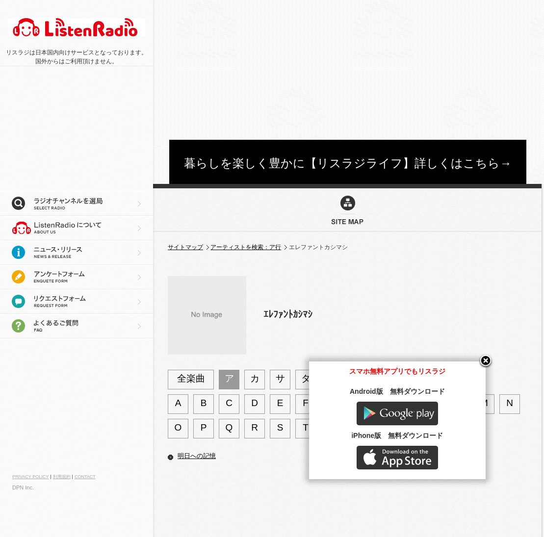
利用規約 (62, 476)
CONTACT (85, 476)
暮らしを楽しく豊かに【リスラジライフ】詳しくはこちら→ (348, 163)
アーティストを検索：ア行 (245, 247)
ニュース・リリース (76, 252)
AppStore (446, 506)
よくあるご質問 (76, 326)
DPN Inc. (23, 487)
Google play (446, 462)
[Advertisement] (335, 68)
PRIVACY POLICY (30, 476)
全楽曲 (191, 378)
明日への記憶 (197, 456)
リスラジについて (76, 228)
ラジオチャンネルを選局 (76, 203)
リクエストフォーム (76, 301)
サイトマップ (185, 247)
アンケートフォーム (76, 277)
